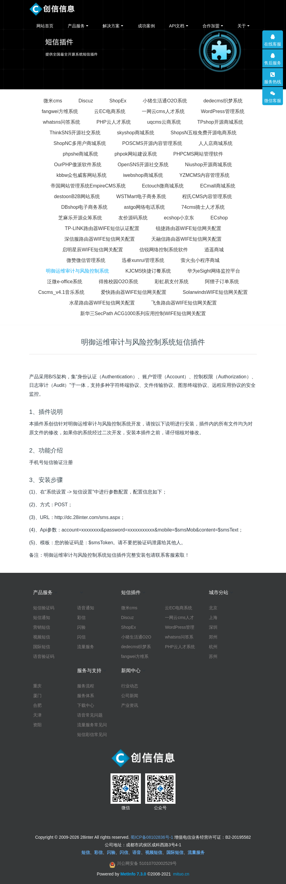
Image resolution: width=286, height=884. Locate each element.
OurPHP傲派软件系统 (77, 164)
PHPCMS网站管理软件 (198, 154)
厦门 (37, 695)
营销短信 (41, 627)
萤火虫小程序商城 (200, 260)
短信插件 (131, 592)
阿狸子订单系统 (222, 281)
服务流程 (85, 685)
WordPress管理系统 (222, 111)
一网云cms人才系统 (163, 111)
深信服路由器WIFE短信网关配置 (99, 239)
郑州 (213, 637)
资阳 (37, 724)
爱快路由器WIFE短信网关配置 (133, 292)
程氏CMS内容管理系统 (207, 196)
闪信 (81, 637)
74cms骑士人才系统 (203, 207)
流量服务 (85, 646)
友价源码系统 (133, 217)
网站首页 (44, 25)
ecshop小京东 (179, 217)
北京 (213, 607)
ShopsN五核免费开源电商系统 (204, 132)
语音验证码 (43, 656)
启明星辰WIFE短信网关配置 (92, 249)
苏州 (213, 656)
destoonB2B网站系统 (77, 196)
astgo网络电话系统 (144, 207)
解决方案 (111, 25)
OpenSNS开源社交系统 (143, 164)
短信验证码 (43, 607)
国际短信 (41, 646)
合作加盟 (211, 25)
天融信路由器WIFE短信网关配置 (186, 239)
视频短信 (41, 637)
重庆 (37, 685)
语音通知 (85, 607)
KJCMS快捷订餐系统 (148, 270)
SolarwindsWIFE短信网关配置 (215, 292)
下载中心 (85, 705)
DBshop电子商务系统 (84, 207)
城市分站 (218, 592)
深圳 (213, 627)
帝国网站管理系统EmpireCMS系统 (88, 185)
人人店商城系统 (216, 143)
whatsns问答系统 (61, 122)
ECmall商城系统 (217, 185)
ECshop (219, 217)
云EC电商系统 (109, 111)
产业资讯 (129, 705)
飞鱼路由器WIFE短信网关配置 (184, 302)
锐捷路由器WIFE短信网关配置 (188, 228)
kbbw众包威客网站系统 (81, 175)
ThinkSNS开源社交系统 (74, 132)
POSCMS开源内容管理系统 (152, 143)
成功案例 (146, 25)
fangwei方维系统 (60, 111)
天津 (37, 715)
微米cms (52, 100)
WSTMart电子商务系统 (141, 196)
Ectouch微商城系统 (163, 185)
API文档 (177, 25)
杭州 (213, 646)
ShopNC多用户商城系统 (79, 143)
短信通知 (41, 617)
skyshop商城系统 (135, 132)
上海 (213, 617)
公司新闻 (129, 695)
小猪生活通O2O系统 (165, 100)
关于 (241, 25)
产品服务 (76, 25)
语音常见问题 (90, 715)
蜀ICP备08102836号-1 (152, 837)
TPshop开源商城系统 (220, 122)
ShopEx (117, 100)
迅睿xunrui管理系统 (143, 260)
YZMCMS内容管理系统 (204, 175)
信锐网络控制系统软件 (163, 249)
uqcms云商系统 (164, 122)
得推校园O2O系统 (118, 281)
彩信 (81, 617)
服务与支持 (89, 670)
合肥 (37, 705)
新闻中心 (131, 670)
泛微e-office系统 (64, 281)
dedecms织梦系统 (223, 100)
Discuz (85, 100)
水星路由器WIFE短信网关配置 (102, 302)
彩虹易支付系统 (172, 281)
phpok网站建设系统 (135, 154)
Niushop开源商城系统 (208, 164)
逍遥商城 (214, 249)
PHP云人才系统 (114, 122)
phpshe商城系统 (80, 154)
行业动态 (129, 685)
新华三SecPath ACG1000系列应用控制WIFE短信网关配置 (143, 313)
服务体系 (85, 695)
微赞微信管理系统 (85, 260)
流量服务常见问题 (92, 725)
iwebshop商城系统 (143, 175)
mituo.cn (181, 874)
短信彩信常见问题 (92, 735)
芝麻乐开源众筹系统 (80, 217)
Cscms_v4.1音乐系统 (61, 292)
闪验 (81, 627)
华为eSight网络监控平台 (213, 270)
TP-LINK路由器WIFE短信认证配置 (102, 228)
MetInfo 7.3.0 (133, 874)
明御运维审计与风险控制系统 (77, 270)
